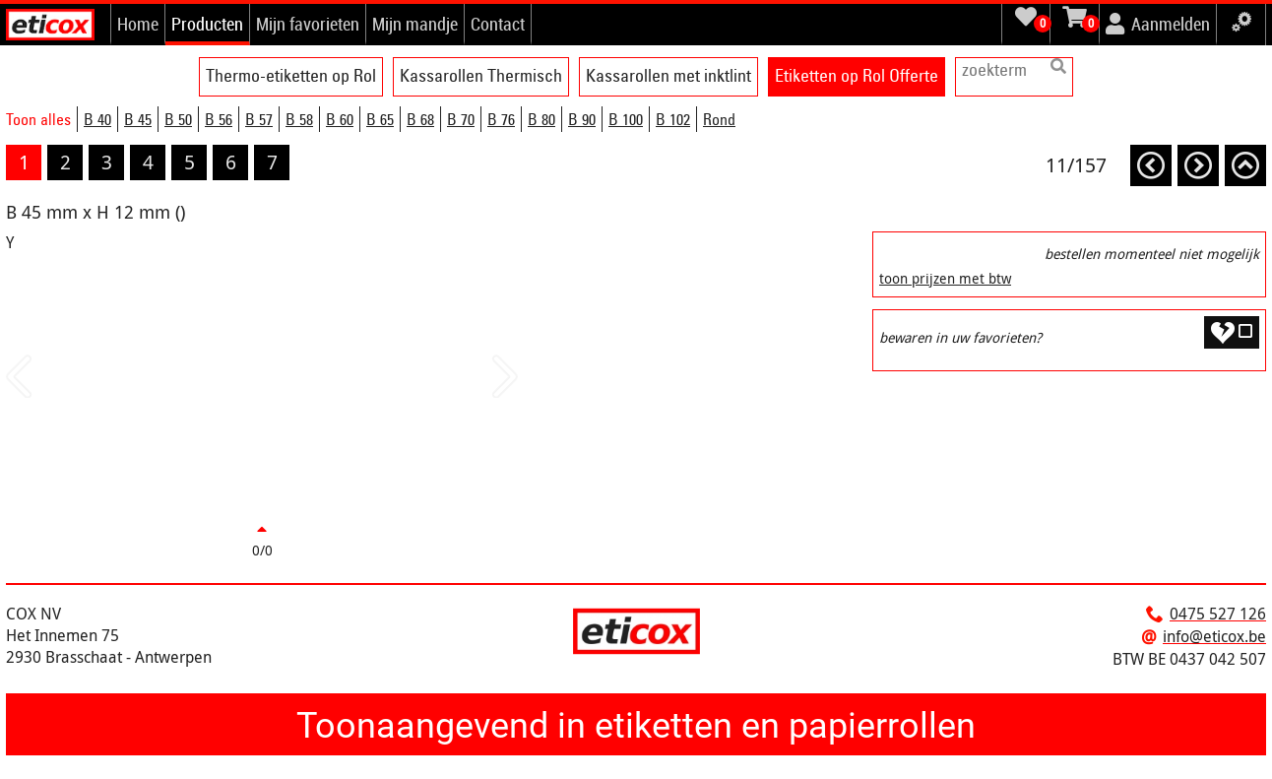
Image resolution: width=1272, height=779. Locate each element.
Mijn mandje (415, 23)
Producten (207, 23)
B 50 (178, 119)
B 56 (218, 119)
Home (138, 23)
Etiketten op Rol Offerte (856, 75)
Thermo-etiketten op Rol (291, 75)
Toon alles (38, 119)
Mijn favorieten (307, 23)
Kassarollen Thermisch (481, 75)
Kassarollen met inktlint (668, 75)
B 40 (97, 119)
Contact (498, 23)
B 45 (138, 119)
